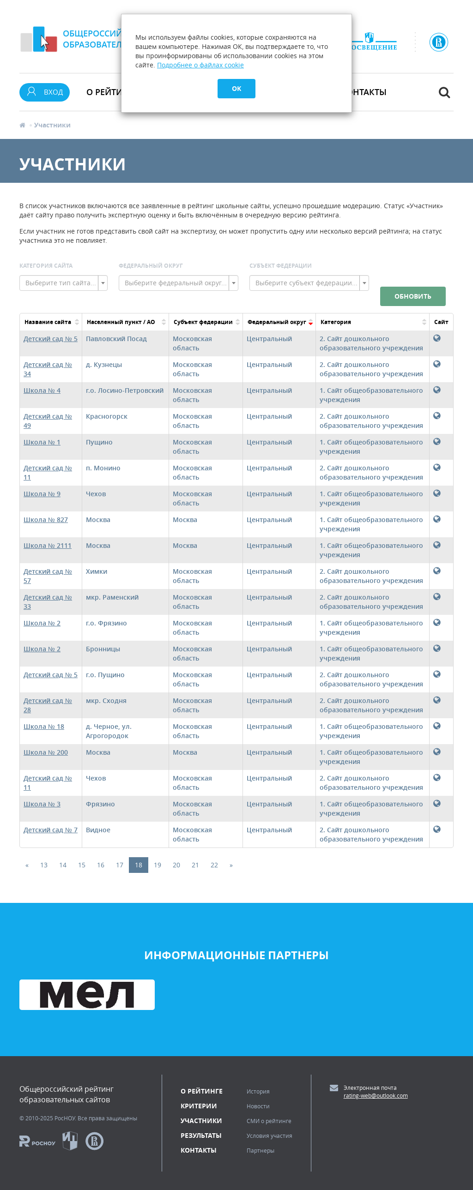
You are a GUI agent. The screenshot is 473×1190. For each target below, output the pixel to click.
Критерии (199, 1105)
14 (63, 864)
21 (195, 864)
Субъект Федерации (280, 266)
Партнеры (260, 1150)
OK (236, 88)
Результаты (201, 1135)
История (258, 1091)
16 (100, 864)
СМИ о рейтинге (269, 1120)
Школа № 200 (46, 752)
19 (157, 864)
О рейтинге (202, 1091)
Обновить (412, 296)
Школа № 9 (42, 493)
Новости (258, 1106)
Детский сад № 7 (51, 829)
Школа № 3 (42, 803)
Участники (201, 1120)
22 (214, 864)
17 (119, 864)
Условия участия (269, 1135)
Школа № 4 (42, 390)
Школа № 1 (42, 442)
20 (176, 864)
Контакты (364, 91)
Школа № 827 (46, 519)
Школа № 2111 (48, 545)
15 (81, 864)
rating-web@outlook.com (376, 1095)
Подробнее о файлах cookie (200, 64)
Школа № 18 (44, 726)
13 (44, 864)
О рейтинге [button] (112, 91)
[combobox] (63, 283)
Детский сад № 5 (51, 338)
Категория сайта (46, 266)
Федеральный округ (151, 266)
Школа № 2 (42, 623)
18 (138, 864)
